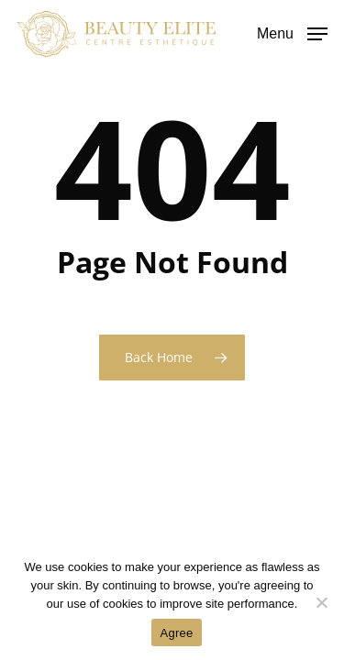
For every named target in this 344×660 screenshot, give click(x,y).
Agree (177, 633)
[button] (292, 33)
